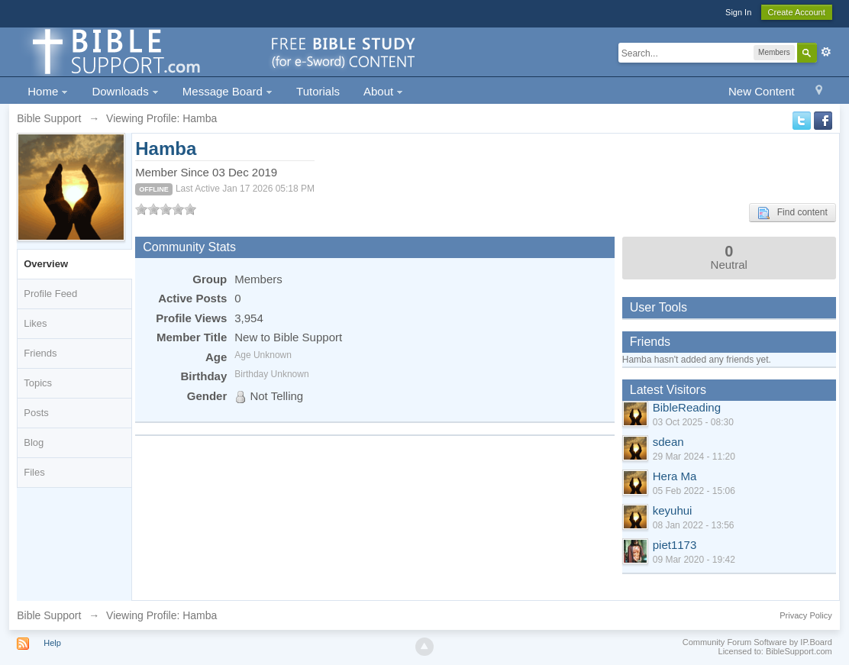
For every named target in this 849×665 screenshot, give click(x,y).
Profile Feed (50, 293)
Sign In (738, 12)
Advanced (826, 52)
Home (47, 91)
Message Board (227, 91)
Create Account (796, 12)
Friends (40, 353)
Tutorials (318, 91)
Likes (35, 323)
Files (34, 472)
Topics (38, 383)
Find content (792, 213)
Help (52, 642)
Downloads (125, 91)
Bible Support (49, 615)
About (383, 91)
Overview (46, 264)
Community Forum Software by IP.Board (757, 642)
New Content (761, 91)
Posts (36, 412)
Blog (34, 442)
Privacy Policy (805, 615)
